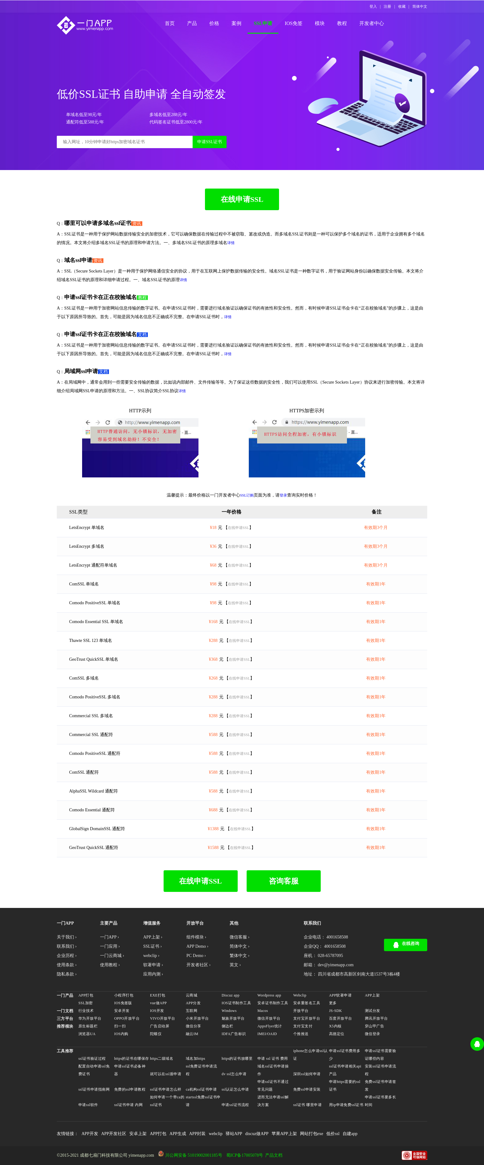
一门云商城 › (112, 955)
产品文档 (273, 1155)
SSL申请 (263, 23)
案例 (236, 23)
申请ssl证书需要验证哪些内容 (380, 1055)
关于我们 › (67, 937)
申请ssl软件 (88, 1105)
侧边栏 (227, 1026)
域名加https (195, 1058)
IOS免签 (293, 23)
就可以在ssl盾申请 (165, 1074)
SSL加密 (85, 1003)
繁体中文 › (239, 955)
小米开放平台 (197, 1018)
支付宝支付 (302, 1026)
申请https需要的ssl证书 (345, 1086)
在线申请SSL (242, 199)
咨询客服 (283, 881)
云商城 (191, 995)
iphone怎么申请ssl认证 (310, 1055)
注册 (387, 6)
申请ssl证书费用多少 (344, 1055)
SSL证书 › (152, 946)
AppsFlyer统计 (269, 1026)
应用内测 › (153, 974)
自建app (350, 1133)
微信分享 (193, 1026)
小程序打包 (123, 995)
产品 (192, 23)
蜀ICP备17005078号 (244, 1155)
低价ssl (333, 1133)
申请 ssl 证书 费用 (272, 1058)
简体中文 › (239, 946)
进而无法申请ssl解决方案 (273, 1101)
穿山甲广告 (374, 1026)
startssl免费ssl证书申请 (203, 1101)
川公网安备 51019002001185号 (193, 1155)
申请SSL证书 (209, 141)
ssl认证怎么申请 (235, 1089)
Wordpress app (269, 995)
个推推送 (301, 1034)
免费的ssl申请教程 (129, 1089)
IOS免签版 (123, 1003)
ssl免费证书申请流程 (201, 1070)
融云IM (192, 1034)
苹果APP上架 (284, 1133)
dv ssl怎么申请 (234, 1074)
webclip (215, 1133)
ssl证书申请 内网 (128, 1105)
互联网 (191, 1011)
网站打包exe (311, 1133)
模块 (320, 23)
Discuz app (231, 995)
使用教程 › (110, 965)
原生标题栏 (88, 1026)
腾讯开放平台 (376, 1018)
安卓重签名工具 (306, 1003)
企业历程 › (67, 955)
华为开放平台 (90, 1018)
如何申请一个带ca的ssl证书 (167, 1101)
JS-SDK (335, 1011)
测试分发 (372, 1011)
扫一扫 (120, 1026)
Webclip (300, 995)
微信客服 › (239, 937)
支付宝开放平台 (306, 1018)
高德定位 (336, 1034)
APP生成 (177, 1133)
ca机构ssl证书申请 (201, 1089)
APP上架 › (152, 937)
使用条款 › (67, 965)
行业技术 (86, 1011)
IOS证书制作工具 (236, 1003)
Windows (229, 1011)
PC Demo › (196, 955)
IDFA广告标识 (234, 1034)
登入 (373, 6)
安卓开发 (122, 1011)
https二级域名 (161, 1058)
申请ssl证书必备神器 (129, 1070)
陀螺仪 (155, 1034)
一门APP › (109, 937)
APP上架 (372, 995)
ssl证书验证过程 (92, 1058)
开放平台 (301, 1011)
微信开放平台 (269, 1018)
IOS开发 (157, 1011)
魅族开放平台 (233, 1018)
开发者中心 (371, 23)
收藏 (402, 6)
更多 (333, 1003)
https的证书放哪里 (237, 1058)
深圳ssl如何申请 (307, 1074)
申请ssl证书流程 (235, 1105)
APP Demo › (197, 946)
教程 (342, 23)
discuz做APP (256, 1133)
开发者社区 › (198, 965)
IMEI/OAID (267, 1034)
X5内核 (335, 1026)
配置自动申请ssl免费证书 (94, 1070)
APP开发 (89, 1133)
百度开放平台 (340, 1018)
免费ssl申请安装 (307, 1089)
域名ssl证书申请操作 (273, 1070)
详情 (231, 243)
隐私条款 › (67, 974)
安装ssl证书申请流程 (380, 1070)
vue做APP (158, 1003)
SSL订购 (247, 495)
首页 (170, 23)
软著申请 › (153, 965)
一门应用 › (110, 946)
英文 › (235, 965)
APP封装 (197, 1133)
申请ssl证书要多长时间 (380, 1101)
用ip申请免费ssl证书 (346, 1105)
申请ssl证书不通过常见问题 (273, 1086)
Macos (262, 1011)
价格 (214, 23)
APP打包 (85, 995)
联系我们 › (67, 946)
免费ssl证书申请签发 (380, 1086)
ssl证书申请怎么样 (165, 1089)
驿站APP (234, 1133)
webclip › (151, 955)
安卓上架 (138, 1133)
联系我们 (312, 923)
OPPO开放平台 (127, 1018)
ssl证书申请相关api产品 (345, 1070)
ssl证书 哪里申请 (307, 1105)
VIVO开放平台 (162, 1018)
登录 (283, 495)
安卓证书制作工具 (272, 1003)
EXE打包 (157, 995)
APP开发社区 (114, 1133)
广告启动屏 (159, 1026)
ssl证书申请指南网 (94, 1089)
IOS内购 (121, 1034)
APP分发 (193, 1003)
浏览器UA (86, 1034)
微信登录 (372, 1034)
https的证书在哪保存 (131, 1058)
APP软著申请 (340, 995)
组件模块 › (196, 937)
